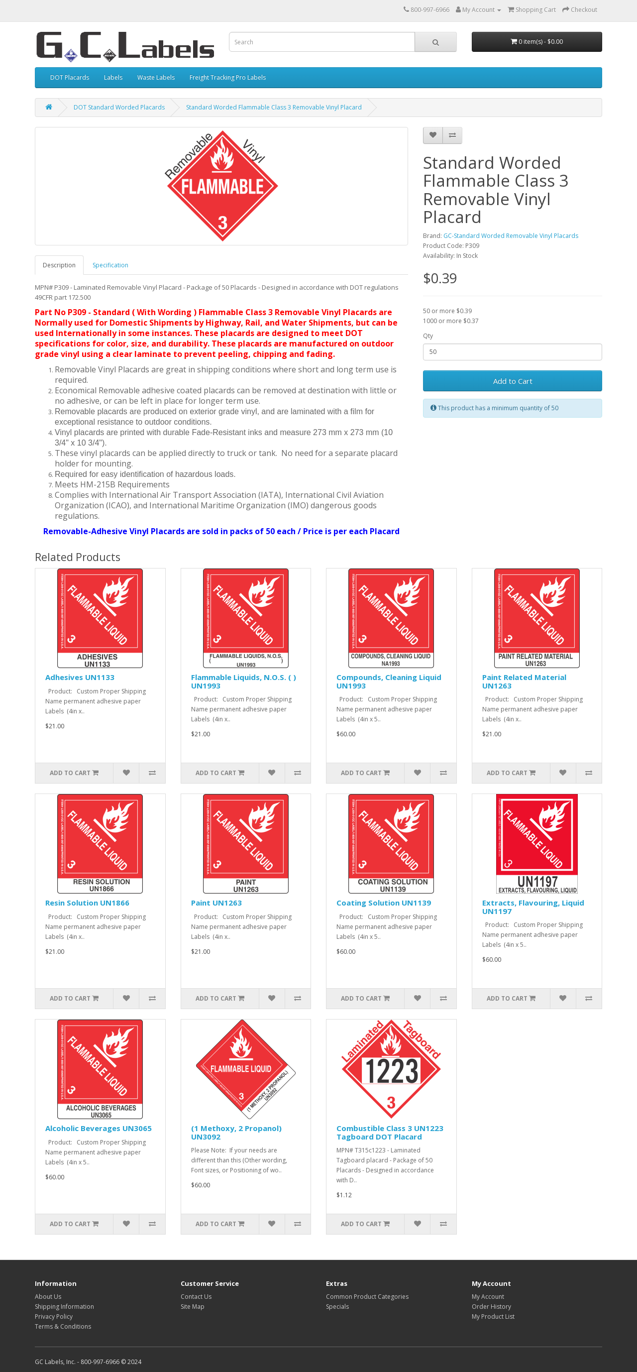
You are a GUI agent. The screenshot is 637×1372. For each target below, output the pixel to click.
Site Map (193, 1306)
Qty (428, 336)
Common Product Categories (367, 1296)
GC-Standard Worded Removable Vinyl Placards (510, 235)
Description (59, 265)
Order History (491, 1306)
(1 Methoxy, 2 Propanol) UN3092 (236, 1132)
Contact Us (196, 1296)
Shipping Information (64, 1306)
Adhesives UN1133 (79, 677)
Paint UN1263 (216, 903)
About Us (48, 1296)
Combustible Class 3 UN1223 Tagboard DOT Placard (389, 1132)
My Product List (493, 1316)
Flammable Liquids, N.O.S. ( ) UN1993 (243, 681)
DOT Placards (69, 77)
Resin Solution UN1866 (87, 903)
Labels (113, 77)
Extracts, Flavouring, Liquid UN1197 (533, 907)
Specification (110, 265)
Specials (337, 1306)
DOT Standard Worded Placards (119, 107)
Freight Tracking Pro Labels (228, 77)
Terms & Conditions (63, 1326)
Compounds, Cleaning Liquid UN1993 (388, 681)
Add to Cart (512, 381)
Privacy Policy (54, 1316)
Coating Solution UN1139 (383, 903)
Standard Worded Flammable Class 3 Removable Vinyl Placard (274, 107)
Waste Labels (156, 77)
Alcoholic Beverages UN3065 (98, 1128)
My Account (488, 1296)
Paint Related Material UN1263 (524, 681)
